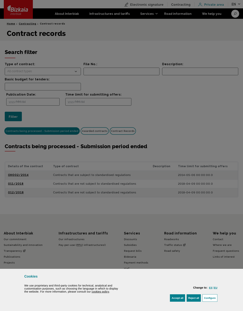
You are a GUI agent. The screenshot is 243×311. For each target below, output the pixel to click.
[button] (210, 288)
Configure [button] (210, 297)
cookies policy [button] (100, 291)
